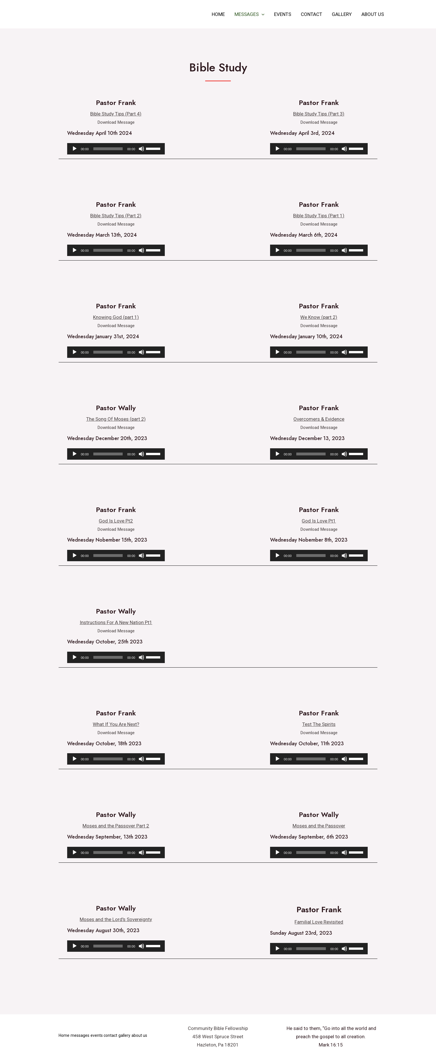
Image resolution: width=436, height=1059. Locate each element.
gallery (342, 14)
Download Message (116, 122)
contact (311, 14)
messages (249, 14)
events (282, 14)
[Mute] (141, 149)
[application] (261, 14)
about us (372, 14)
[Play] (74, 149)
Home (218, 14)
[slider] (108, 148)
